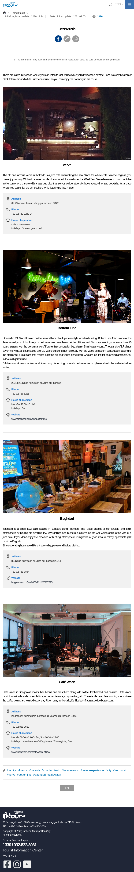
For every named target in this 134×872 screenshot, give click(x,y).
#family (11, 770)
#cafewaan (54, 774)
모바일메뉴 (129, 4)
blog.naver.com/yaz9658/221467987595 (31, 582)
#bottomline (24, 774)
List (67, 788)
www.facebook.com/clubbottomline (29, 418)
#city (108, 770)
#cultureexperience (92, 770)
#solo (56, 770)
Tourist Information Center (23, 850)
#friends (23, 770)
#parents (34, 770)
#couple (47, 770)
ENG (118, 4)
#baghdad (39, 774)
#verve (11, 774)
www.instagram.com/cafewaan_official (30, 751)
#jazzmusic (120, 770)
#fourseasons (70, 770)
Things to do (18, 12)
